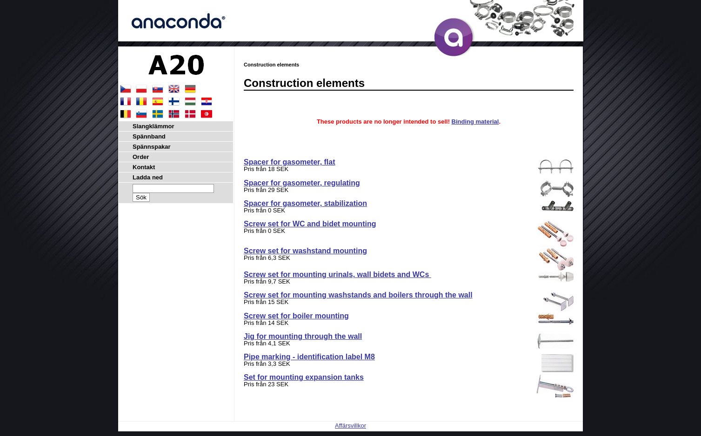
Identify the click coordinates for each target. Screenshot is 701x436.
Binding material (475, 121)
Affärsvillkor (350, 425)
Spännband (149, 136)
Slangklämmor (153, 126)
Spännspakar (152, 146)
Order (141, 156)
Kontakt (144, 167)
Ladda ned (148, 177)
